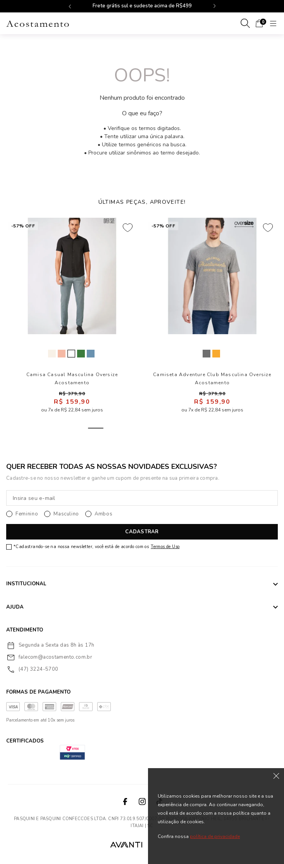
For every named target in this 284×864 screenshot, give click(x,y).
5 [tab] (170, 428)
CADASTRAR (141, 531)
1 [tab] (95, 428)
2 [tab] (114, 428)
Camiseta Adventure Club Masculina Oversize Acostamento (212, 378)
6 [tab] (188, 428)
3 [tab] (133, 428)
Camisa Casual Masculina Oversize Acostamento (72, 378)
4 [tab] (151, 428)
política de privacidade (215, 836)
